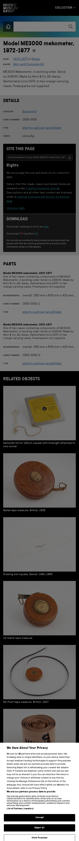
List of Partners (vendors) (20, 812)
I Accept (39, 821)
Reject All (39, 831)
